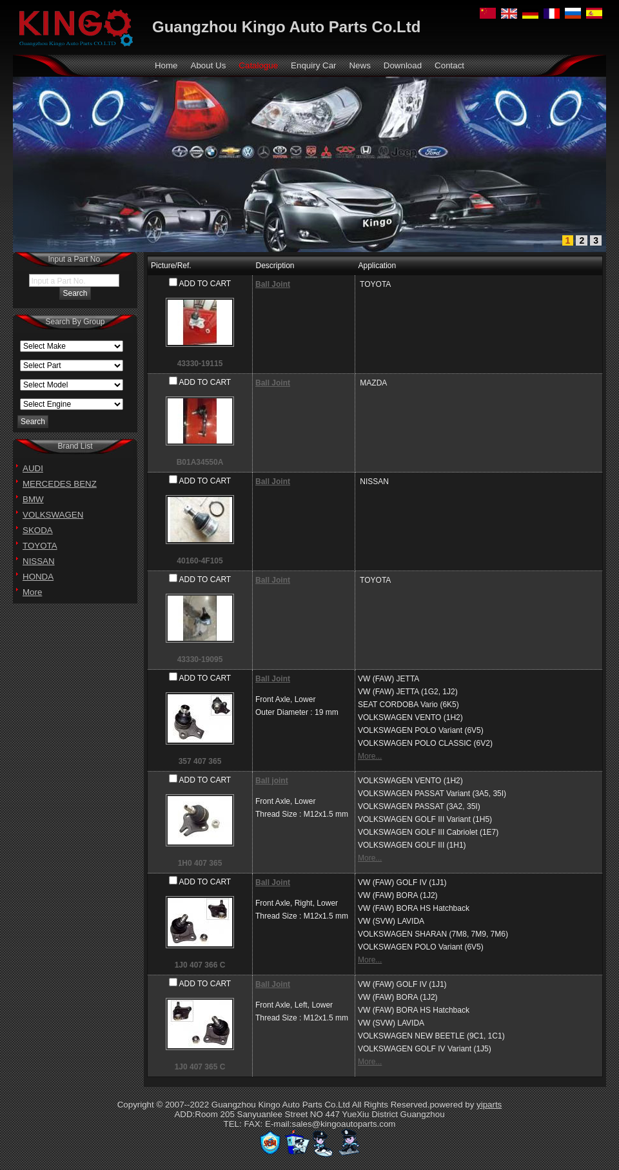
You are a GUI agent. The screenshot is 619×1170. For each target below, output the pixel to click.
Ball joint (271, 780)
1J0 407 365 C (200, 1066)
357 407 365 (200, 761)
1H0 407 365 (200, 863)
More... (370, 756)
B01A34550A (200, 462)
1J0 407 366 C (200, 965)
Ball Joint (272, 284)
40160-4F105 (199, 560)
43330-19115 (200, 363)
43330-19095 (200, 659)
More (32, 592)
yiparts (489, 1104)
